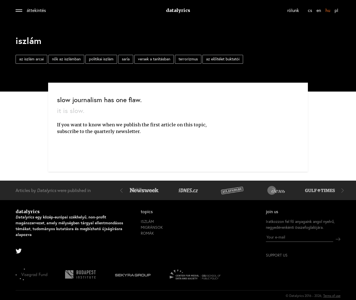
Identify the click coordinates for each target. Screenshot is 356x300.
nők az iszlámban (66, 59)
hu (327, 10)
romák (147, 233)
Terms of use (331, 296)
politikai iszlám (101, 59)
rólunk (293, 10)
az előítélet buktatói (222, 59)
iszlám (147, 221)
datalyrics (178, 10)
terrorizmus (188, 59)
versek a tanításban (154, 59)
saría (126, 59)
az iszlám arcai (31, 59)
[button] (122, 190)
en (319, 10)
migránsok (152, 227)
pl (336, 10)
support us (277, 255)
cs (310, 10)
